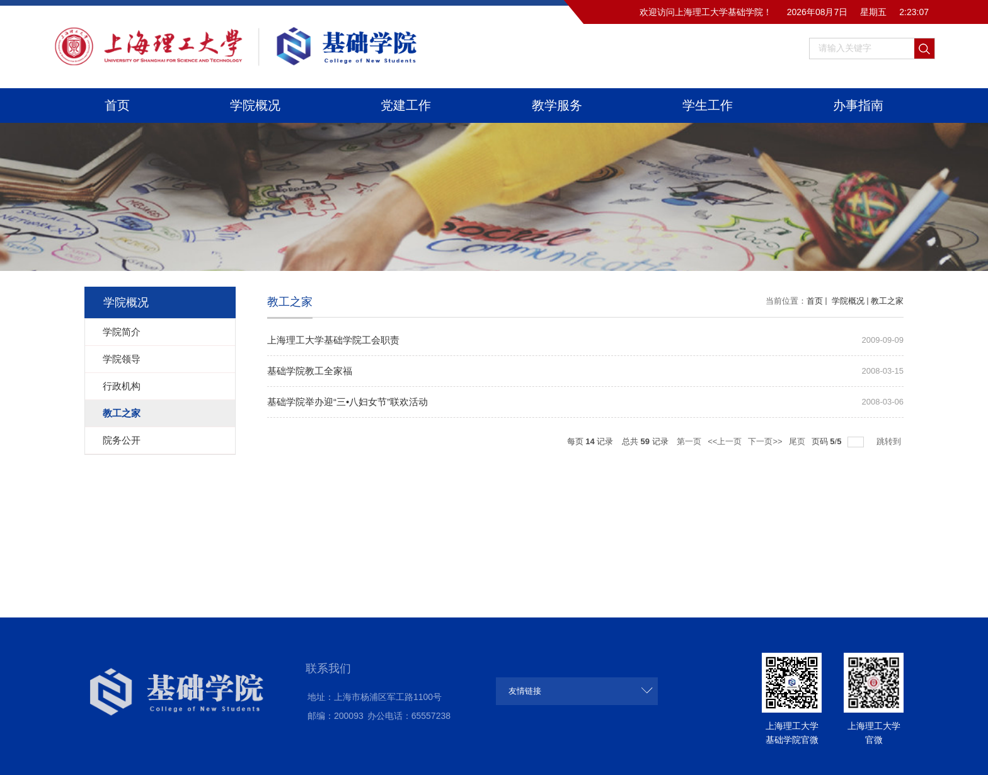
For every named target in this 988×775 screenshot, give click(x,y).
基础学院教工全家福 (309, 370)
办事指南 (858, 105)
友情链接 (524, 691)
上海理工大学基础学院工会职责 (333, 340)
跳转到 (890, 441)
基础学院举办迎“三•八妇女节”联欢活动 (347, 401)
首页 (117, 105)
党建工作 (406, 105)
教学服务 (557, 105)
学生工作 (707, 105)
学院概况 (255, 105)
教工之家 (887, 301)
